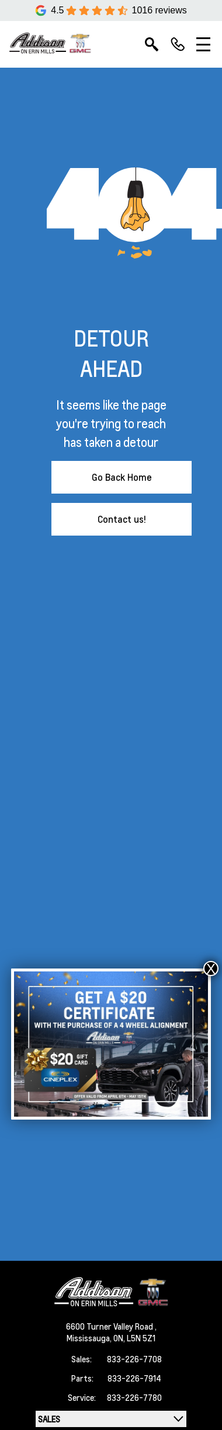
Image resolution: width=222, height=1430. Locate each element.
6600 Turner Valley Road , (111, 1326)
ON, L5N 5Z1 (134, 1338)
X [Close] (211, 968)
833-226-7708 (134, 1359)
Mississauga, (90, 1338)
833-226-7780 (134, 1397)
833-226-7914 (134, 1378)
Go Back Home (122, 477)
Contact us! (122, 519)
